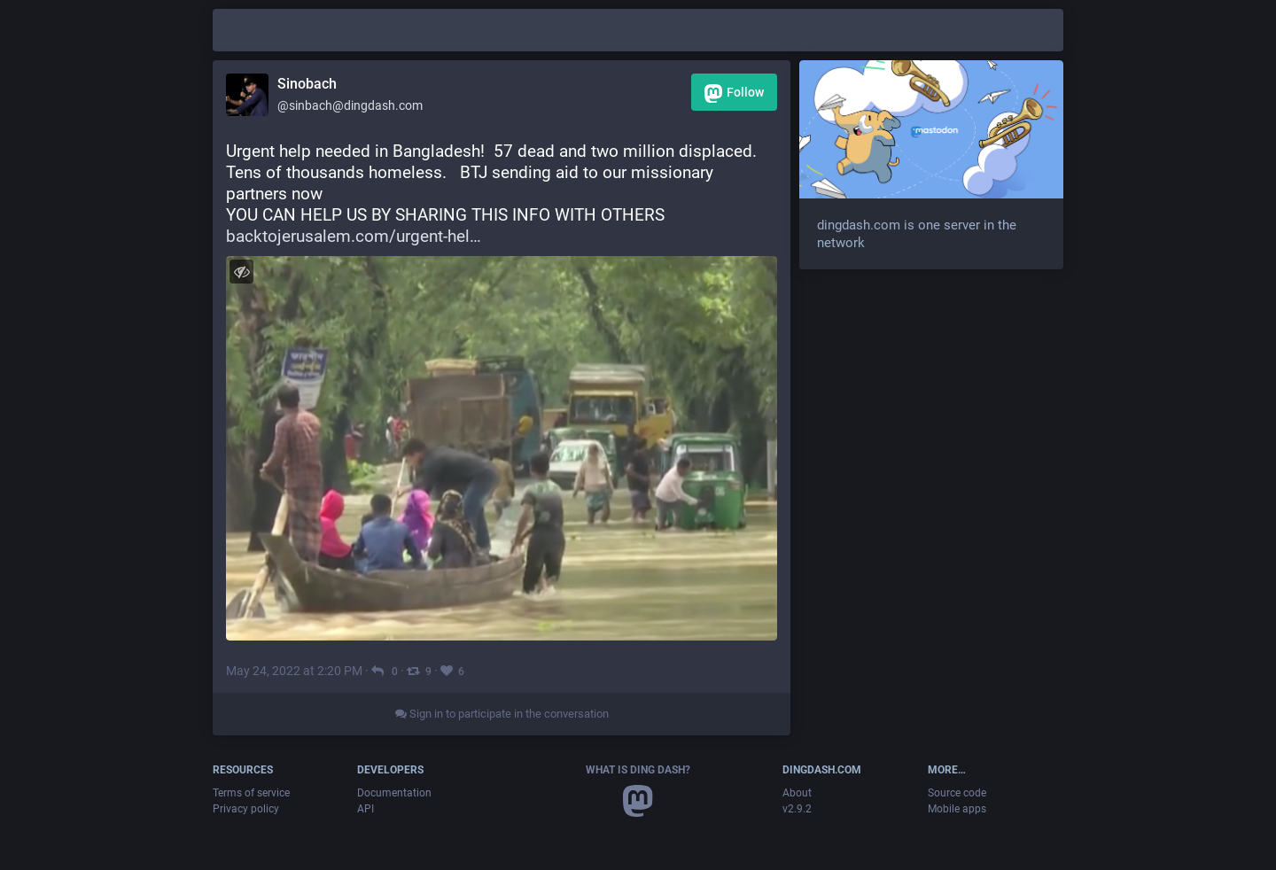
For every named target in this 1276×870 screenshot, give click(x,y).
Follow (734, 93)
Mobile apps (957, 809)
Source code (957, 793)
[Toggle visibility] (241, 272)
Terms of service (251, 793)
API (365, 809)
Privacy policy (246, 809)
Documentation (394, 793)
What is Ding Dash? (638, 770)
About (797, 793)
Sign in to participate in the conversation (502, 713)
